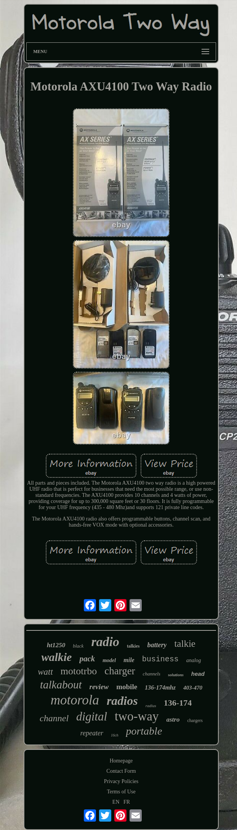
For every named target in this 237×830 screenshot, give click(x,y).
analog (193, 660)
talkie (184, 643)
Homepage (121, 761)
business (160, 659)
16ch (114, 735)
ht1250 (56, 645)
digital (91, 716)
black (78, 646)
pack (87, 658)
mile (128, 660)
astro (173, 719)
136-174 (178, 703)
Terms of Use (121, 792)
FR (126, 802)
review (99, 687)
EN (116, 802)
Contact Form (121, 771)
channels (151, 674)
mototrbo (79, 671)
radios (122, 701)
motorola (75, 700)
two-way (137, 716)
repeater (91, 733)
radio (105, 642)
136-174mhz (160, 687)
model (109, 660)
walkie (56, 657)
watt (45, 672)
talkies (133, 646)
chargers (194, 720)
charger (119, 671)
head (198, 673)
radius (151, 705)
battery (157, 645)
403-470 (192, 688)
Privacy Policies (121, 781)
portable (144, 731)
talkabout (61, 685)
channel (54, 718)
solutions (176, 674)
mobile (126, 687)
